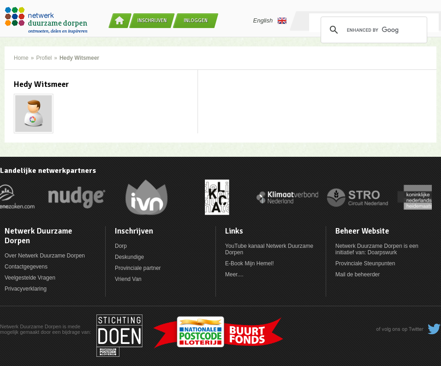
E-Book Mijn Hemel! (249, 263)
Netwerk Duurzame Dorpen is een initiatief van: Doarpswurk (376, 249)
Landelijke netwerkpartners (48, 170)
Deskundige (129, 257)
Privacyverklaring (25, 289)
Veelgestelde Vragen (30, 277)
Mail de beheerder (357, 274)
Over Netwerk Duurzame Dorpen (45, 255)
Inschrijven (152, 20)
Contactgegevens (26, 266)
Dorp (121, 246)
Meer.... (234, 274)
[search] (372, 29)
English (270, 20)
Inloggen (196, 20)
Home (21, 58)
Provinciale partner (138, 268)
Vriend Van (128, 279)
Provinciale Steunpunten (365, 263)
